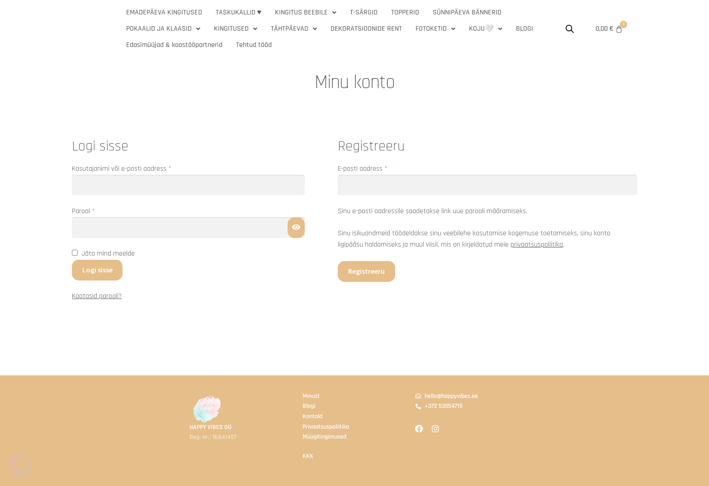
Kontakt (313, 416)
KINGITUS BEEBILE (305, 12)
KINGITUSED (235, 28)
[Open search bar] (570, 29)
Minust (311, 396)
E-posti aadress (373, 168)
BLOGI (524, 28)
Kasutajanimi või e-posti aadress (132, 168)
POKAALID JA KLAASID (163, 28)
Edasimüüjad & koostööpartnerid (174, 45)
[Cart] (609, 29)
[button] (305, 13)
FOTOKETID (435, 28)
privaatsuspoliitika (536, 244)
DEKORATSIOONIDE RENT (366, 28)
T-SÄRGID (364, 12)
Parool (94, 211)
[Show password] (296, 227)
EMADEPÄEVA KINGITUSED (164, 12)
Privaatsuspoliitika (326, 427)
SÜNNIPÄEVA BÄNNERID (467, 12)
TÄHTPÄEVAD (294, 28)
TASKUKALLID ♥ (239, 12)
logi (310, 406)
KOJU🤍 (485, 28)
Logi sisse (97, 269)
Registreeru (366, 271)
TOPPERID (405, 12)
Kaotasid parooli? (97, 296)
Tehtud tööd (254, 45)
